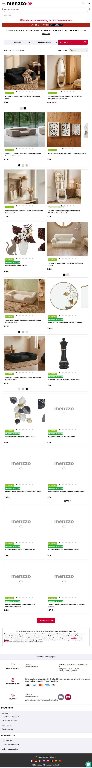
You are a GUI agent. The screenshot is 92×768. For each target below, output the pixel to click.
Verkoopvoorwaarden (10, 749)
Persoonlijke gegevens (10, 744)
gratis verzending (44, 42)
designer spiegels (65, 638)
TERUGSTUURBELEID (10, 717)
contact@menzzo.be (31, 697)
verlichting (74, 638)
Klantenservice (7, 729)
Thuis (4, 15)
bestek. (6, 640)
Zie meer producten (46, 620)
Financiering (6, 725)
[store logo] (44, 3)
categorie (17, 42)
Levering (5, 713)
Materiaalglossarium (9, 720)
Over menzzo (7, 741)
